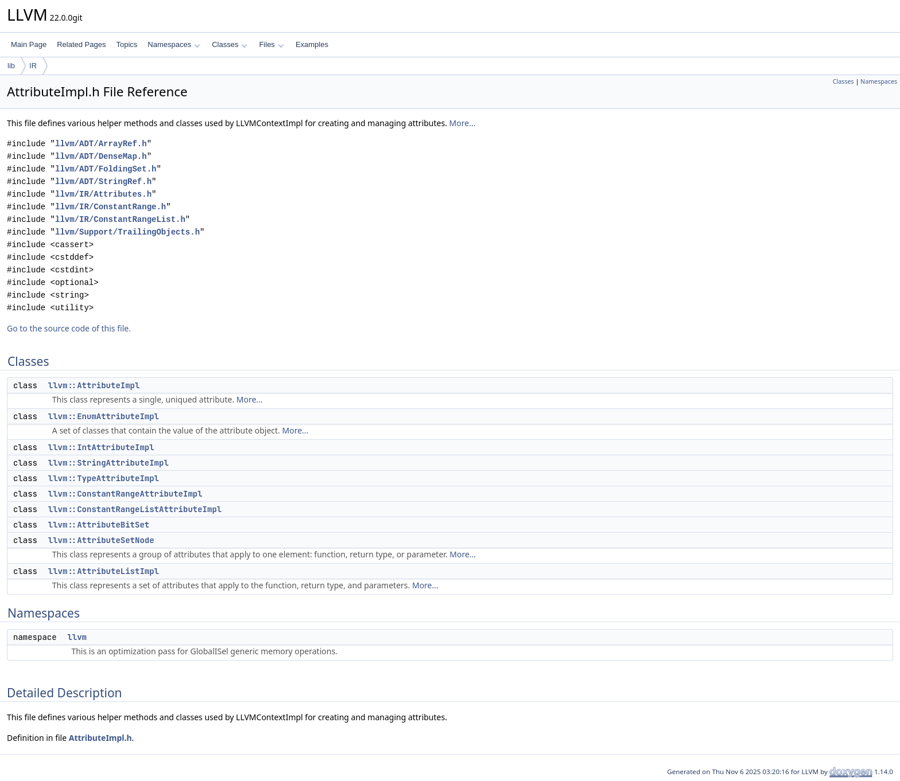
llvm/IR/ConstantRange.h (110, 206)
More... (462, 123)
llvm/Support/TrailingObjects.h (127, 232)
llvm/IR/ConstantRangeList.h (120, 219)
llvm (77, 637)
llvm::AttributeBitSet (98, 525)
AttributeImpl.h (100, 737)
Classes (229, 44)
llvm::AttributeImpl (94, 385)
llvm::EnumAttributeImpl (103, 416)
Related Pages (81, 44)
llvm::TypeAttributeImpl (103, 478)
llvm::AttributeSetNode (101, 540)
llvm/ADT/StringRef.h (103, 181)
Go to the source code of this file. (69, 328)
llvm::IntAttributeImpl (101, 447)
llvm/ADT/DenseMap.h (101, 156)
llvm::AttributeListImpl (103, 571)
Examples (312, 44)
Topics (126, 44)
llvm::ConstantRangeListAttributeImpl (135, 509)
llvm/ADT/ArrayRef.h (101, 143)
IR (33, 65)
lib (11, 65)
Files (271, 44)
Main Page (28, 44)
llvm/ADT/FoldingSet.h (105, 168)
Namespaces (174, 44)
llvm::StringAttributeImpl (108, 463)
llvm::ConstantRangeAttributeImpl (125, 494)
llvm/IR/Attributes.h (103, 194)
